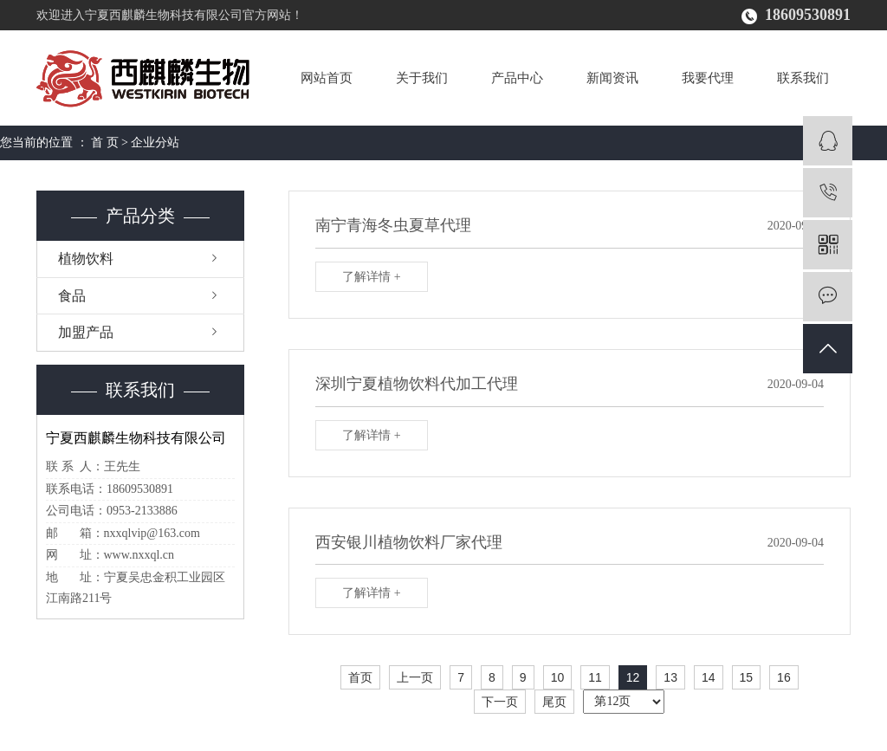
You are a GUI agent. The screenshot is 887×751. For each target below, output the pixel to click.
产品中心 (517, 78)
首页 (360, 677)
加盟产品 (85, 332)
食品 (72, 295)
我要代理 (708, 78)
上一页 (415, 677)
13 (670, 677)
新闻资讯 (612, 78)
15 (747, 677)
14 (708, 677)
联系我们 (803, 78)
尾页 (554, 702)
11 (595, 677)
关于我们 (422, 78)
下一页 (500, 702)
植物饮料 (85, 258)
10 (558, 677)
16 (784, 677)
